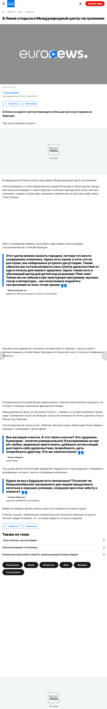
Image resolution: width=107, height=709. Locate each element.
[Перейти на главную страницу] (11, 3)
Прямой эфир (95, 3)
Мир (20, 12)
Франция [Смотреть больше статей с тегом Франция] (82, 565)
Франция (30, 12)
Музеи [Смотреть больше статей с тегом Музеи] (31, 565)
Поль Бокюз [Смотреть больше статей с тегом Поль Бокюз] (12, 565)
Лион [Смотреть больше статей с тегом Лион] (66, 565)
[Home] (3, 12)
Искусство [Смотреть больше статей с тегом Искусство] (49, 565)
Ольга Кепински (12, 92)
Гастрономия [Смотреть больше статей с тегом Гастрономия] (13, 572)
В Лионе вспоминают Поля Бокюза (20, 547)
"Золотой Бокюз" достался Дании (19, 540)
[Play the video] (53, 54)
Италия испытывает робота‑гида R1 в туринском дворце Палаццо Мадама (40, 554)
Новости (11, 12)
